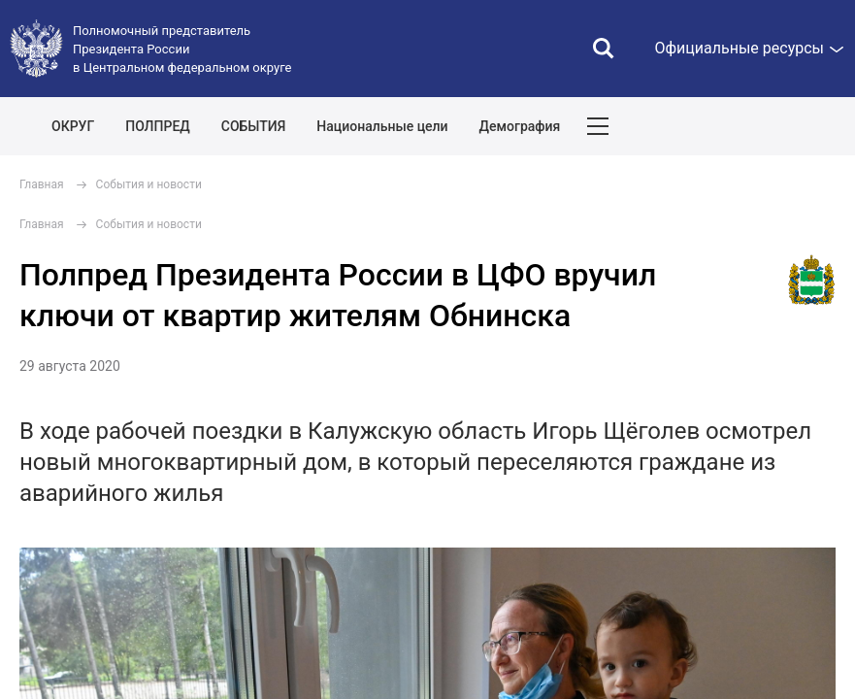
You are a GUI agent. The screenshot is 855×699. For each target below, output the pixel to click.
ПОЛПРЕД (157, 126)
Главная (41, 184)
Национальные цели (381, 126)
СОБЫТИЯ (253, 126)
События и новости (149, 184)
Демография (520, 126)
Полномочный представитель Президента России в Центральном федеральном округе (182, 49)
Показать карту (782, 126)
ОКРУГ (72, 126)
